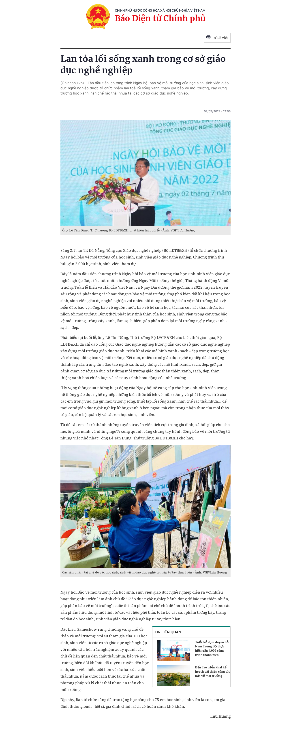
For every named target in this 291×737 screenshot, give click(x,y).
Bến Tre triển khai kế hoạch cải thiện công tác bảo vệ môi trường (212, 672)
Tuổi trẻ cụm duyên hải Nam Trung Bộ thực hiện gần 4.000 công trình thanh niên (212, 648)
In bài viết (217, 37)
